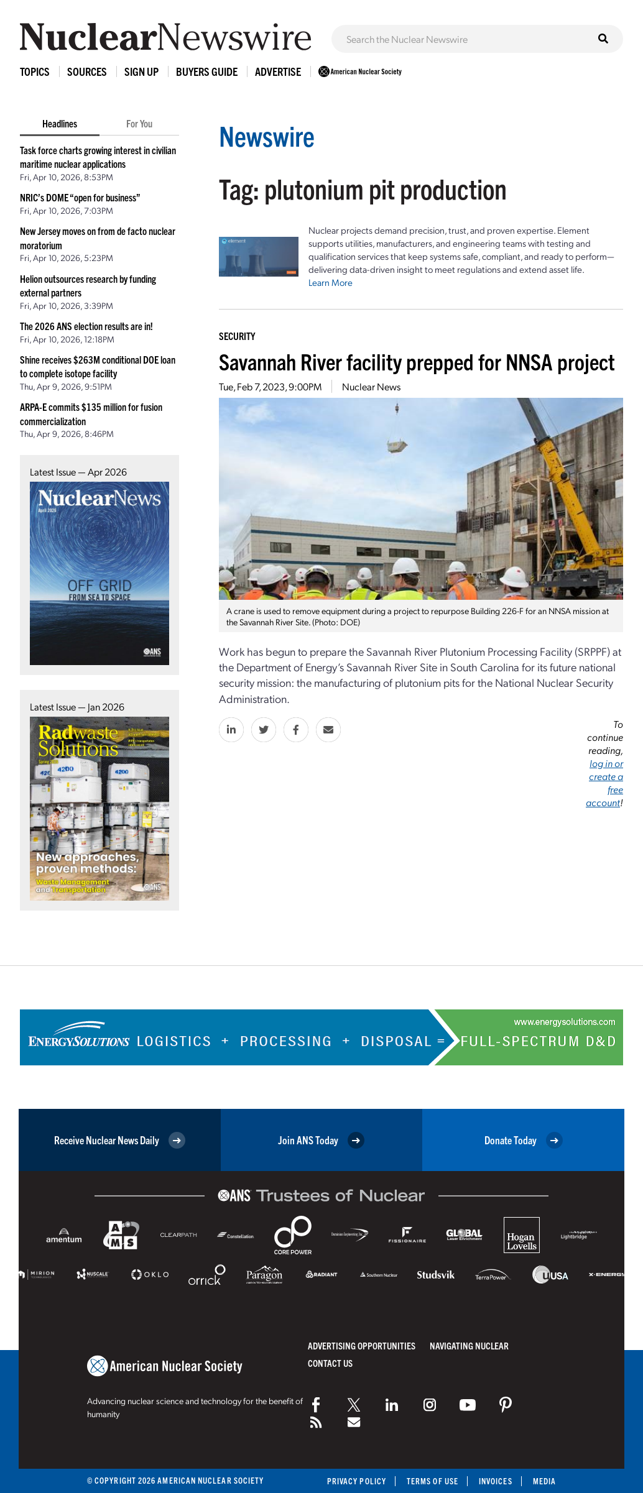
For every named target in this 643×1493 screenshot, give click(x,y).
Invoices (495, 1481)
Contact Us (330, 1363)
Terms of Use (432, 1481)
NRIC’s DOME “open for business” (80, 197)
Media (544, 1481)
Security (237, 335)
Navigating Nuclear (469, 1345)
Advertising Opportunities (361, 1345)
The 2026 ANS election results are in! (86, 325)
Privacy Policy (356, 1481)
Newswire (267, 135)
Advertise (278, 71)
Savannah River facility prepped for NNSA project (417, 361)
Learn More (330, 282)
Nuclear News (371, 386)
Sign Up (141, 71)
